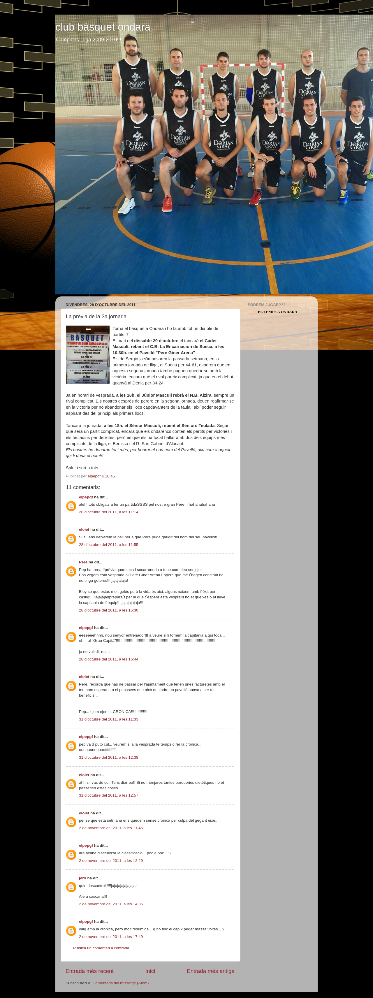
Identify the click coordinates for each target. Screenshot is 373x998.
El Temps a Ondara (278, 312)
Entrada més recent (90, 971)
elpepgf (86, 497)
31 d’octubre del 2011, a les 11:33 (108, 719)
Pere (83, 562)
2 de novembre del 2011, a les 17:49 (111, 936)
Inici (150, 971)
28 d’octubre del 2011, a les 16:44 (108, 659)
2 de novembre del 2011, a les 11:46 (111, 828)
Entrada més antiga (211, 971)
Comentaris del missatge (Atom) (121, 983)
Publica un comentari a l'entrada (101, 948)
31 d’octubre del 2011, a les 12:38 (108, 757)
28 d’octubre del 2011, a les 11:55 (108, 544)
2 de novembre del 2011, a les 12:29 (111, 860)
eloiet (84, 529)
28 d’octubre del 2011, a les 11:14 (108, 512)
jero (82, 878)
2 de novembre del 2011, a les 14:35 (111, 904)
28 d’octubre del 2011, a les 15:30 (108, 610)
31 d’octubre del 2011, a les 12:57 (108, 795)
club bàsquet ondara (102, 27)
